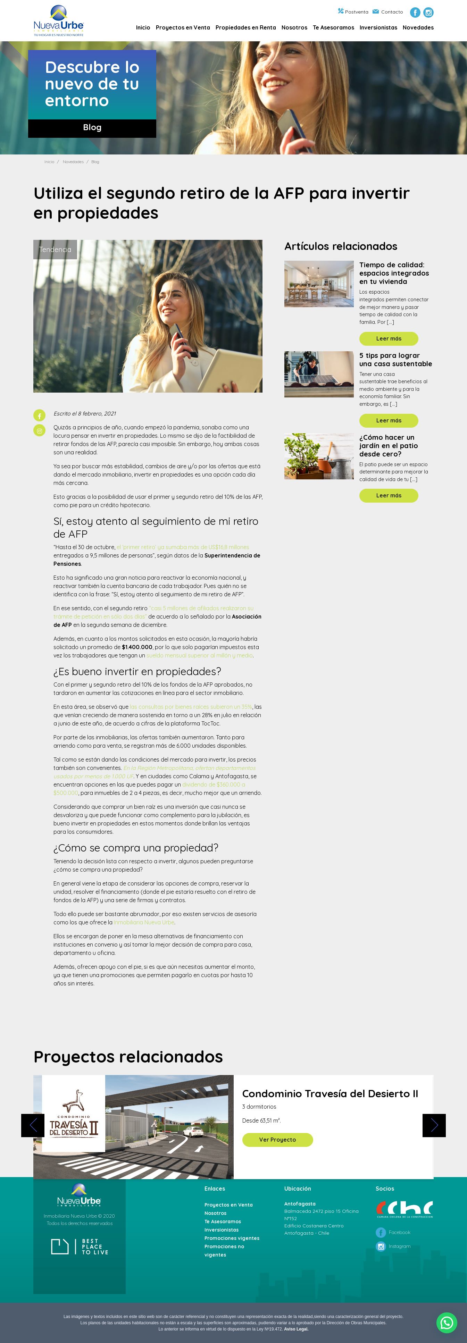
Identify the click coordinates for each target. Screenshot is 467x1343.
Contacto (388, 12)
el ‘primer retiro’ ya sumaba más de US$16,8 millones (183, 547)
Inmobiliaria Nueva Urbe (144, 922)
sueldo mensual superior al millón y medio (200, 655)
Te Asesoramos (333, 27)
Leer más (388, 338)
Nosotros (294, 27)
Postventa (353, 12)
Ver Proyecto (277, 1139)
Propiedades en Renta (246, 27)
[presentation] (32, 1125)
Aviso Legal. (296, 1329)
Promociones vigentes (232, 1238)
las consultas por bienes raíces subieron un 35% (191, 706)
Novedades (418, 27)
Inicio (143, 27)
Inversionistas (378, 27)
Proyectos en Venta (183, 27)
